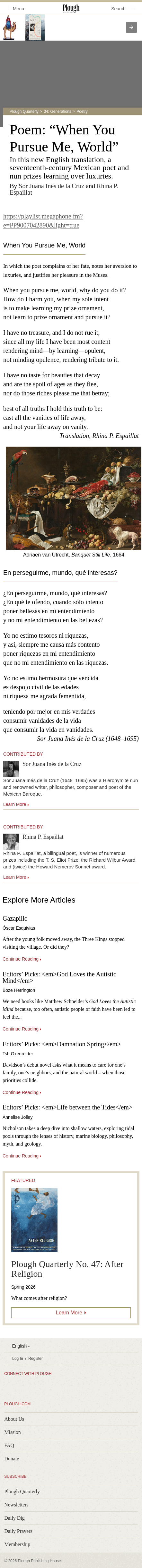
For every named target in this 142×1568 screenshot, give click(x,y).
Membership (17, 1544)
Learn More (69, 1312)
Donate (11, 1458)
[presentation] (131, 27)
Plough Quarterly (24, 111)
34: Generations (57, 111)
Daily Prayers (18, 1531)
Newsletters (16, 1504)
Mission (12, 1432)
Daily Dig (14, 1518)
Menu (14, 8)
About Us (14, 1419)
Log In (17, 1358)
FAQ (9, 1445)
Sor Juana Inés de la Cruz (51, 185)
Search (118, 8)
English (19, 1346)
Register (35, 1358)
